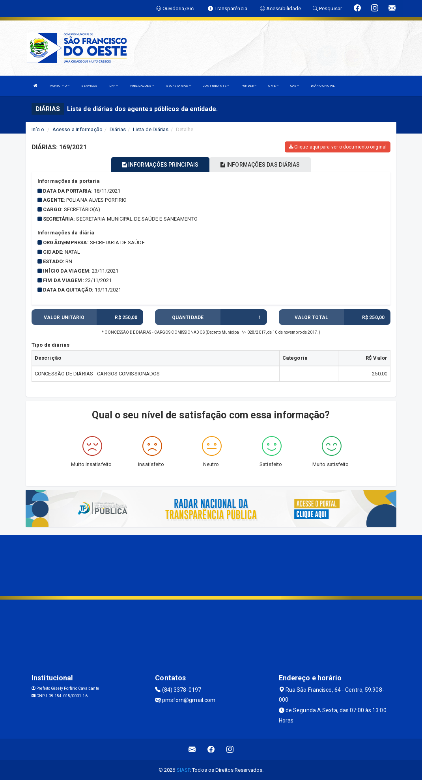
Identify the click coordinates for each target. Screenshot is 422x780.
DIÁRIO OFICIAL (322, 85)
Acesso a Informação (77, 129)
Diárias (118, 129)
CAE (294, 85)
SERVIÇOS (89, 85)
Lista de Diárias (151, 129)
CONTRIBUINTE (216, 85)
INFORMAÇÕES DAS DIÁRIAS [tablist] (260, 165)
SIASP (183, 770)
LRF (113, 85)
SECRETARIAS (178, 85)
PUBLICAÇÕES (142, 85)
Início (38, 129)
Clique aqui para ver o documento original (338, 147)
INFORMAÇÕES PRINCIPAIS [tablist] (160, 165)
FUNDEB (249, 85)
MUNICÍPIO (59, 85)
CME (273, 85)
